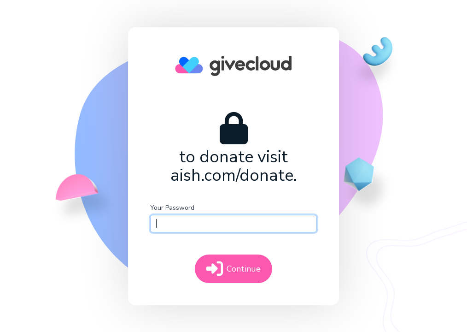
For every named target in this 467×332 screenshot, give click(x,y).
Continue (233, 269)
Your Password (172, 207)
